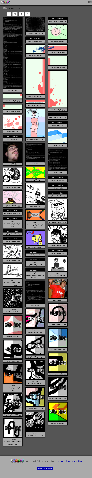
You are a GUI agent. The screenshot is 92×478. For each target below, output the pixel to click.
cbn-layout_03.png (58, 67)
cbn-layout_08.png (35, 106)
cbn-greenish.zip (35, 41)
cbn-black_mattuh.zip (57, 21)
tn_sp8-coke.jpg (12, 361)
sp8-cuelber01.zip (58, 196)
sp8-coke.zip (58, 188)
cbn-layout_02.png (58, 53)
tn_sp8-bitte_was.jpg (35, 357)
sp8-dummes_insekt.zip (13, 213)
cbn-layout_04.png (35, 96)
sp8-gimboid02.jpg (13, 260)
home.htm (35, 164)
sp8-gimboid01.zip (13, 241)
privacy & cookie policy (70, 461)
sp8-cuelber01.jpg (13, 206)
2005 (5, 8)
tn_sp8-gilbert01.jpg (57, 398)
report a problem (45, 468)
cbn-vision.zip (13, 139)
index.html (58, 172)
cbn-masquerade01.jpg (35, 139)
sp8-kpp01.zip (35, 255)
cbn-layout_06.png (58, 110)
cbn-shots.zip (57, 125)
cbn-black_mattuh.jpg (35, 33)
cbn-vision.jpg (58, 145)
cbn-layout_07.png (13, 101)
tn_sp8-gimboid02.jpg (12, 415)
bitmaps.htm (12, 90)
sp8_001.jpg (57, 300)
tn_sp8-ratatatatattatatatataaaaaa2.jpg (13, 442)
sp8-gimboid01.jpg (35, 247)
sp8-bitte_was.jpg (13, 187)
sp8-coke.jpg (35, 206)
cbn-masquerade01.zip (57, 118)
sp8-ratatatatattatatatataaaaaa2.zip (35, 275)
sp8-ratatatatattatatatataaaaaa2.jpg (13, 283)
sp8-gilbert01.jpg (58, 245)
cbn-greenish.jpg (57, 41)
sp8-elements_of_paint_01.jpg (35, 225)
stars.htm (35, 305)
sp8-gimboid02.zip (58, 253)
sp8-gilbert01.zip (13, 234)
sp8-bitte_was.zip (58, 180)
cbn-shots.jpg (12, 131)
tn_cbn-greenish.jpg (58, 325)
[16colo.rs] (5, 2)
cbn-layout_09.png (13, 111)
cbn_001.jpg (12, 164)
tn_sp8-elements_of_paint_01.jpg (13, 388)
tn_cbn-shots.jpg (12, 336)
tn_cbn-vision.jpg (58, 349)
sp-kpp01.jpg (35, 180)
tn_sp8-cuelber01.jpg (57, 374)
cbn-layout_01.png (35, 55)
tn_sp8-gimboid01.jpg (35, 408)
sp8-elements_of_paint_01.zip (13, 224)
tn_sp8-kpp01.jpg (57, 423)
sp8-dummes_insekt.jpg (58, 222)
